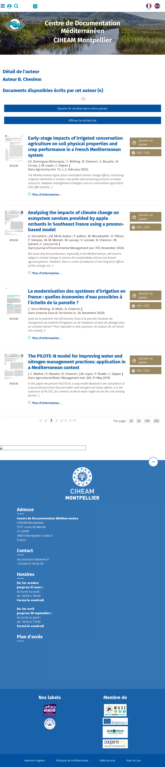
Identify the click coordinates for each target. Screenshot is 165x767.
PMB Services (107, 760)
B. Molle (57, 309)
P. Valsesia (35, 240)
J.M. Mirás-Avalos (60, 236)
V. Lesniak (87, 240)
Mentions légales (34, 760)
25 (131, 421)
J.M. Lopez (86, 374)
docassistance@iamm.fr (33, 559)
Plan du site (134, 760)
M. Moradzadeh (98, 236)
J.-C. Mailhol (35, 374)
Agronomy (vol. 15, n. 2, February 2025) (62, 169)
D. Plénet (117, 236)
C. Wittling (73, 161)
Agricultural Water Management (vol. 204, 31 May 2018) (73, 378)
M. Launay (71, 240)
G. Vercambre (37, 236)
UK (156, 5)
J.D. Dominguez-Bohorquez (46, 161)
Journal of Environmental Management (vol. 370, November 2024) (80, 248)
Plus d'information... (47, 195)
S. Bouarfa (107, 161)
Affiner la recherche (82, 120)
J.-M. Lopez (46, 165)
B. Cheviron (90, 161)
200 (156, 421)
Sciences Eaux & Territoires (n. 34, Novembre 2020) (70, 313)
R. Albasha (53, 374)
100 (147, 421)
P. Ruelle (100, 374)
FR (147, 5)
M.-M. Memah (53, 240)
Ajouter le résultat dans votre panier (82, 108)
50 (138, 421)
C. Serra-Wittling (39, 309)
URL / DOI (142, 153)
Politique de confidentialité (72, 760)
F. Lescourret (49, 244)
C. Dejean (61, 165)
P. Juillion (80, 236)
